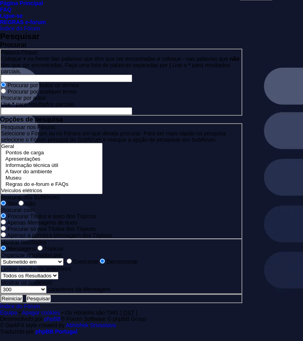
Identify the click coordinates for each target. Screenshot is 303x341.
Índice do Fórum (20, 28)
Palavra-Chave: (20, 52)
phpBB (52, 319)
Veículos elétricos (51, 190)
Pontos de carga (51, 153)
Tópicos (50, 248)
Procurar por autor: (24, 98)
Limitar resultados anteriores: (36, 269)
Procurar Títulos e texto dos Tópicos (48, 216)
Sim (9, 203)
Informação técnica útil (51, 165)
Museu (51, 178)
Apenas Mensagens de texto (39, 222)
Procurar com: (18, 210)
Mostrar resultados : (25, 242)
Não (27, 203)
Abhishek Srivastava (91, 325)
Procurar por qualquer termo (39, 91)
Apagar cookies (41, 312)
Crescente (83, 262)
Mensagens (18, 248)
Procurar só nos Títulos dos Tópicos (48, 229)
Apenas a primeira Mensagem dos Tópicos (56, 235)
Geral (51, 146)
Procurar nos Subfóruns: (31, 197)
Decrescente (118, 262)
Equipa (8, 312)
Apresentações (51, 159)
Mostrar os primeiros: (26, 282)
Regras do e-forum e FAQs (51, 184)
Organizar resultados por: (32, 255)
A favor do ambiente (51, 172)
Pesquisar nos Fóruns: (28, 127)
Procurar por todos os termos (40, 85)
